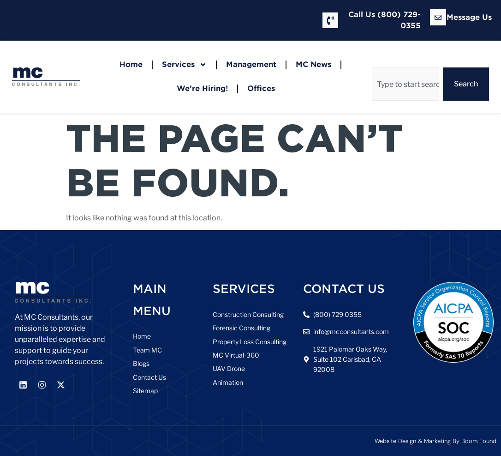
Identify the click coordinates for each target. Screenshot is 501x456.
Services (184, 64)
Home (131, 64)
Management (251, 64)
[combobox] (405, 84)
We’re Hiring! (202, 88)
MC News (313, 64)
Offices (261, 88)
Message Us (469, 17)
